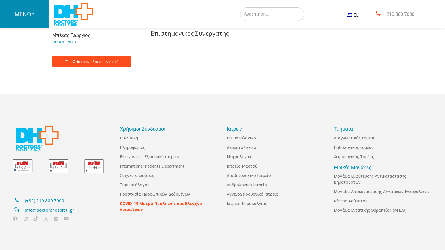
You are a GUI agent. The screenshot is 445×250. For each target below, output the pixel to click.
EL (353, 15)
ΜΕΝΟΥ (24, 14)
